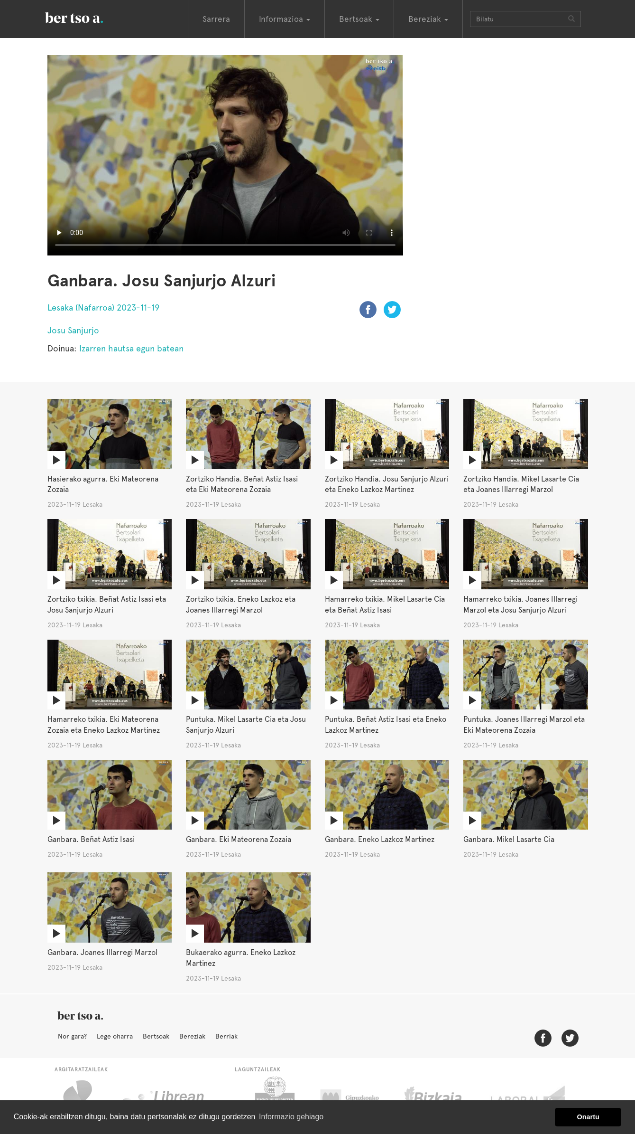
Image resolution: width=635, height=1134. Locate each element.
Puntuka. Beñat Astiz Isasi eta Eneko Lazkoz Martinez (385, 725)
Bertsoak (156, 1036)
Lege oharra (115, 1036)
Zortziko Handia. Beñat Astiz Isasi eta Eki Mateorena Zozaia (242, 484)
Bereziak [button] (428, 19)
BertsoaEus (87, 16)
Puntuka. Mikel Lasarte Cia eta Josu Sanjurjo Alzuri (246, 725)
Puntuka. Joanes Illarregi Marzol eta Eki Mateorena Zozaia (524, 725)
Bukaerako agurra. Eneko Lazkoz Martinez (240, 958)
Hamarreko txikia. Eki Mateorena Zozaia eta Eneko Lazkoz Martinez (103, 725)
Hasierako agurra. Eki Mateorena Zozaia (102, 484)
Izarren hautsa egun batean (131, 348)
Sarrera (216, 19)
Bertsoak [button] (359, 19)
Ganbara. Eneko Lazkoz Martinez (379, 839)
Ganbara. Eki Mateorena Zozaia (238, 839)
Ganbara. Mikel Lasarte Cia (508, 839)
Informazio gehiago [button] (291, 1117)
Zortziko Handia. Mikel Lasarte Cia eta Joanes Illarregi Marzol (521, 484)
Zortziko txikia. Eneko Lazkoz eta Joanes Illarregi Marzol (240, 604)
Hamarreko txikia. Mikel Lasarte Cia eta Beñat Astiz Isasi (385, 604)
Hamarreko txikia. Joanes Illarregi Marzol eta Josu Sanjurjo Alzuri (520, 604)
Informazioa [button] (284, 19)
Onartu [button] (588, 1117)
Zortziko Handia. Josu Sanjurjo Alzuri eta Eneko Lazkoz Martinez (387, 484)
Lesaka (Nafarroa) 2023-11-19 (103, 307)
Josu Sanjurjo (73, 330)
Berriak (226, 1036)
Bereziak (192, 1036)
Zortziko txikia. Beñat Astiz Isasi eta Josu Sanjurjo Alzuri (106, 604)
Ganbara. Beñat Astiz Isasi (91, 839)
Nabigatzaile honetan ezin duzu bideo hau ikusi (225, 155)
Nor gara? (72, 1036)
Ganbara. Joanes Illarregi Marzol (102, 952)
